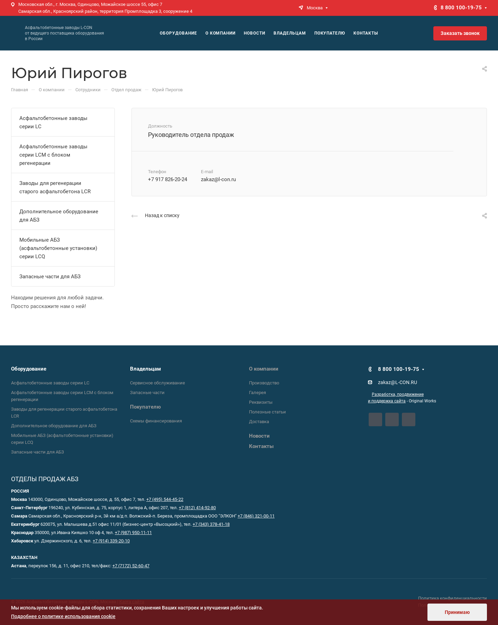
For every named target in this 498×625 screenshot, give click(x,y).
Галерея (257, 392)
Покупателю (145, 407)
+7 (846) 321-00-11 (256, 516)
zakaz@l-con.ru (218, 179)
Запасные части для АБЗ (50, 276)
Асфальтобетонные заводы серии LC (53, 122)
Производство (264, 382)
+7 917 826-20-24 (167, 179)
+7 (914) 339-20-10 (111, 540)
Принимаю (457, 612)
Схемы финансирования (156, 420)
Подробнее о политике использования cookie (63, 616)
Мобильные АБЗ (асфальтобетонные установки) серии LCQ (58, 248)
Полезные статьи (267, 411)
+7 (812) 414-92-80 (197, 507)
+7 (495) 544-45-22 (164, 499)
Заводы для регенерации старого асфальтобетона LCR (55, 187)
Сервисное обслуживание (157, 382)
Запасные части (147, 392)
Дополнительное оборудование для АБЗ (58, 215)
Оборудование (28, 369)
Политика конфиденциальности (452, 598)
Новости (259, 436)
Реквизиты (261, 402)
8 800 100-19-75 (461, 7)
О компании (263, 369)
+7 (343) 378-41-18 (211, 524)
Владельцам (145, 369)
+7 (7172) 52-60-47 (130, 565)
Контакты (261, 446)
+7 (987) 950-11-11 (133, 532)
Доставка (259, 421)
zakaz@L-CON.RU (397, 382)
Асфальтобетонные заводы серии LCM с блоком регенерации (53, 154)
